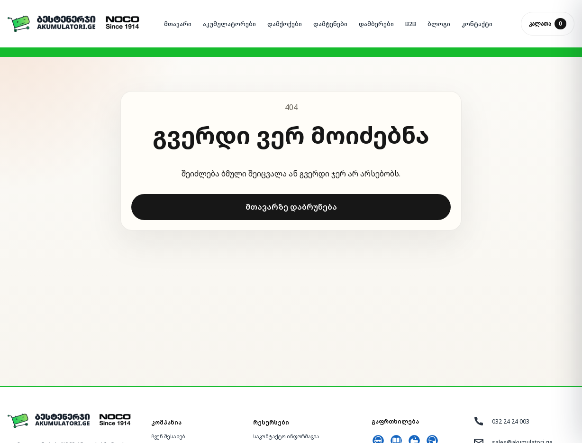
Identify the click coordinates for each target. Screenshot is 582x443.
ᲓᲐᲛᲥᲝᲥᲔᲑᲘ (284, 24)
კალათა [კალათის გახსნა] (547, 24)
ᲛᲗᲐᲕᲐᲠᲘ (177, 24)
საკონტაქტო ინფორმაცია (286, 436)
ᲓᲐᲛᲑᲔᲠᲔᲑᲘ (376, 24)
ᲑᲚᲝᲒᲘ (438, 24)
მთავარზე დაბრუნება (291, 207)
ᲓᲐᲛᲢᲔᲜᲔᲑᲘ (330, 24)
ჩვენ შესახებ (168, 436)
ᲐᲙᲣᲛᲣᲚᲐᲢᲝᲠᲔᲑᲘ (229, 24)
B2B (410, 24)
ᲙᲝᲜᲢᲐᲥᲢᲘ (477, 24)
